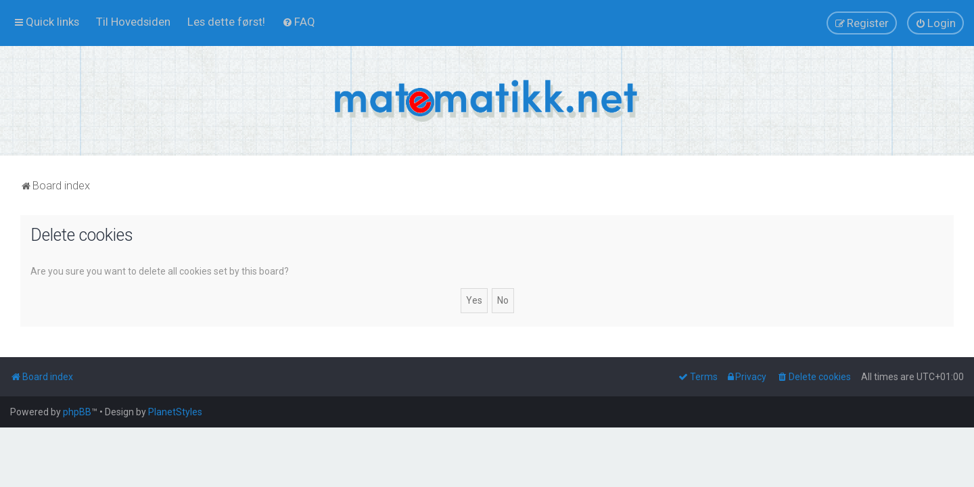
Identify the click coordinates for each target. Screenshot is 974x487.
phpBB (77, 412)
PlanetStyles (175, 412)
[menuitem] (133, 21)
